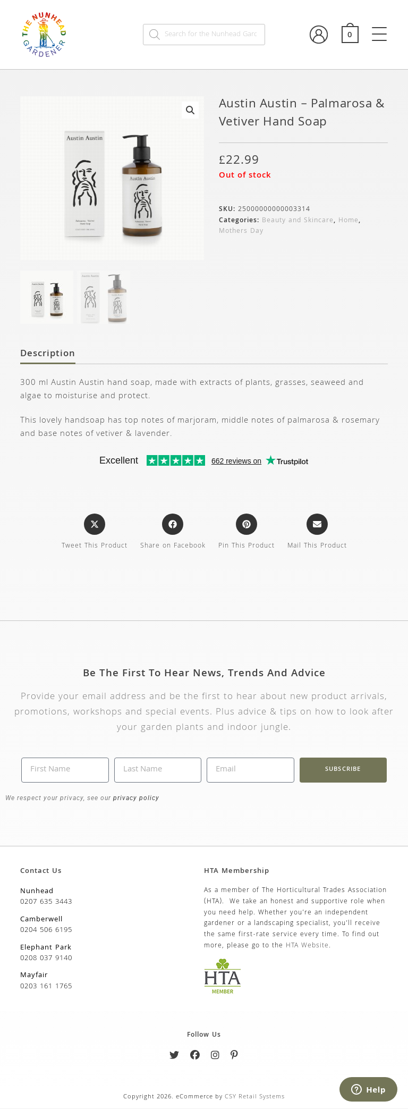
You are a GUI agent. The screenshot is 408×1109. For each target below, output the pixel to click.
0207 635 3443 (46, 903)
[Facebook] (195, 1057)
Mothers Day (241, 231)
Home (348, 220)
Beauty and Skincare (298, 220)
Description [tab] (47, 355)
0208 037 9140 (46, 959)
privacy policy (135, 798)
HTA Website (307, 946)
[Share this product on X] (95, 533)
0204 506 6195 (46, 931)
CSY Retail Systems (255, 1098)
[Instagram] (215, 1057)
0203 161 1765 (46, 987)
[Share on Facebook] (173, 533)
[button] (190, 110)
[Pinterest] (235, 1057)
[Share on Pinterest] (246, 533)
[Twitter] (174, 1057)
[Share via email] (317, 533)
